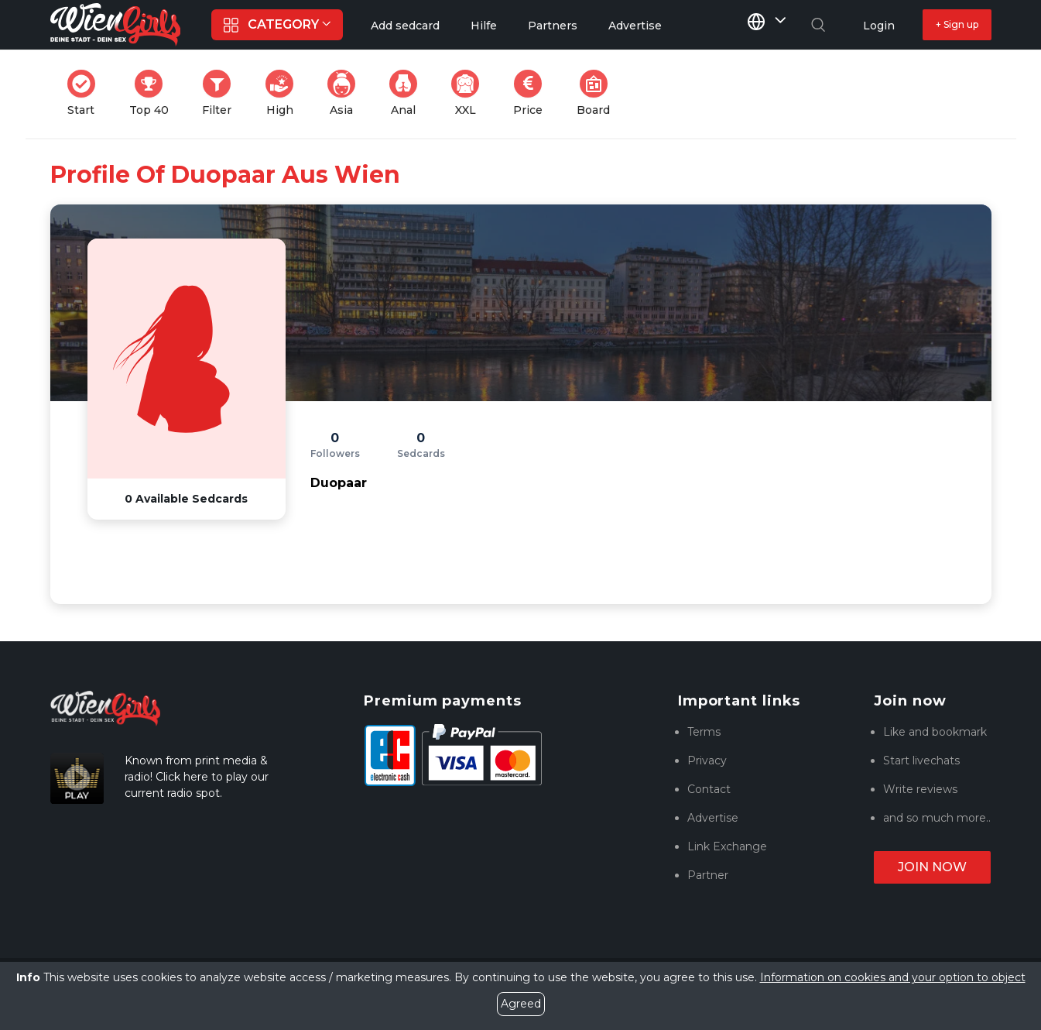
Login (879, 26)
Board (598, 93)
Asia (346, 93)
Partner (707, 875)
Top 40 (153, 93)
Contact (709, 789)
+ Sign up (957, 24)
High (284, 93)
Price (532, 93)
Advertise (712, 818)
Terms (704, 732)
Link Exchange (727, 846)
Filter (221, 93)
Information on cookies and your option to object (893, 977)
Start (85, 93)
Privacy (707, 760)
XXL (468, 93)
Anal (407, 93)
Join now (932, 867)
